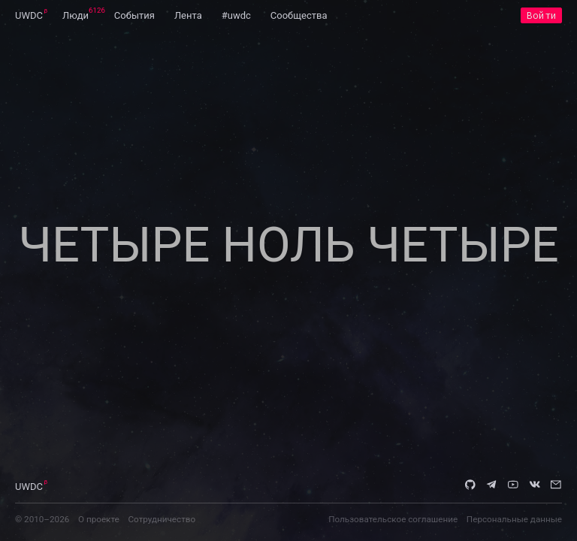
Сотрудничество (161, 519)
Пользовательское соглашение (393, 519)
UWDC (29, 15)
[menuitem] (29, 15)
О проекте (98, 519)
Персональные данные (514, 519)
